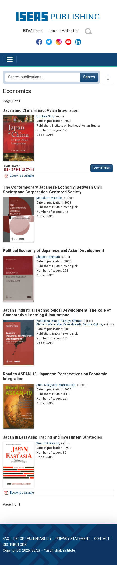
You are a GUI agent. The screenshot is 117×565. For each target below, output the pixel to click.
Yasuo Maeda (72, 324)
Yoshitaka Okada (47, 321)
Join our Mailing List (63, 31)
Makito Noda (67, 385)
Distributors (15, 544)
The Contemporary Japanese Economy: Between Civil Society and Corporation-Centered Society (52, 189)
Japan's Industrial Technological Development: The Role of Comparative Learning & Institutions (57, 312)
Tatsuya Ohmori (71, 321)
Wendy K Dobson (47, 443)
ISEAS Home (33, 31)
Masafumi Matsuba (49, 198)
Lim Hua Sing (45, 116)
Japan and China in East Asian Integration (40, 110)
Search (89, 77)
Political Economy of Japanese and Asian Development (53, 250)
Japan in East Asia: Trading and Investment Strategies (52, 437)
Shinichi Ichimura (48, 257)
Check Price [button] (102, 168)
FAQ (6, 539)
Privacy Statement (73, 539)
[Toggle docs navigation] (108, 77)
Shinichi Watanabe (49, 324)
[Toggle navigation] (10, 59)
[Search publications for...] (42, 77)
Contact (102, 539)
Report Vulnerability (32, 539)
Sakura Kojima (92, 324)
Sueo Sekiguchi (46, 385)
